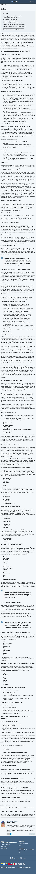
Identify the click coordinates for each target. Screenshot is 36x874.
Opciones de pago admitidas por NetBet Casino (14, 24)
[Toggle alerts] (30, 2)
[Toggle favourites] (34, 2)
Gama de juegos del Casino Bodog (11, 17)
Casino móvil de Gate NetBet (9, 21)
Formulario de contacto (23, 843)
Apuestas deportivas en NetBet (10, 19)
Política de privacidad (5, 846)
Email (20, 845)
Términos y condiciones (5, 844)
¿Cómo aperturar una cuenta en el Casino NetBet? (14, 26)
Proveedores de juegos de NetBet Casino (12, 22)
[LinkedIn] (10, 834)
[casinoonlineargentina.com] (15, 2)
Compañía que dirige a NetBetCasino (11, 29)
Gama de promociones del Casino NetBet (12, 16)
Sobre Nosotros (4, 848)
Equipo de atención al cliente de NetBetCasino (13, 28)
